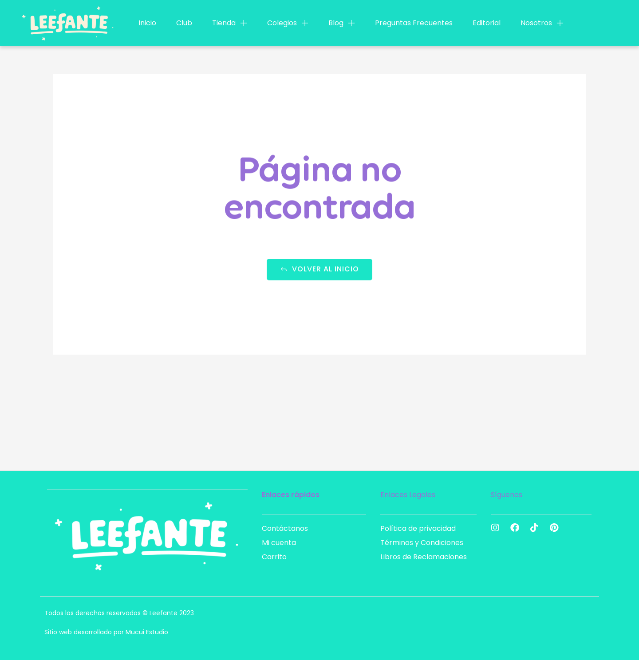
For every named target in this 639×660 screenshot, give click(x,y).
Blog (341, 23)
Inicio (147, 23)
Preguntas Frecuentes (414, 23)
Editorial (487, 23)
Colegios (287, 23)
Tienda (229, 23)
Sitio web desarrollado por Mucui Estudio (106, 632)
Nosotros (542, 23)
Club (184, 23)
